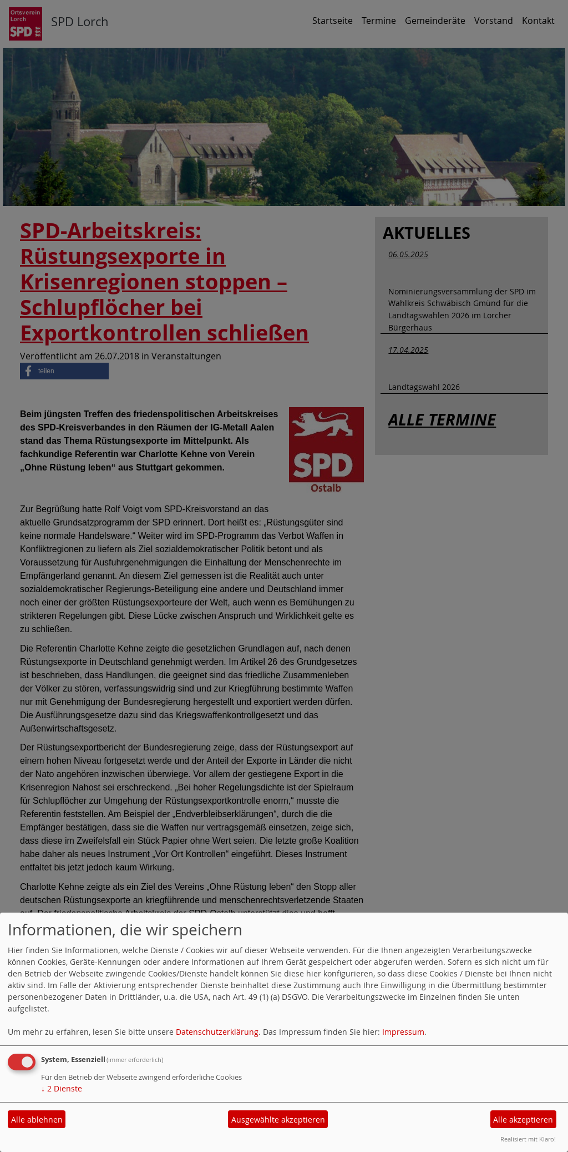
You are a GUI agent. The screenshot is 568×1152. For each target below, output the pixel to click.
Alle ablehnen (37, 1119)
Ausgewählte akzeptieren (278, 1119)
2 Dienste (61, 1088)
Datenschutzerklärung (217, 1031)
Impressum (403, 1031)
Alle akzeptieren (523, 1119)
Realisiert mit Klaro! (528, 1139)
